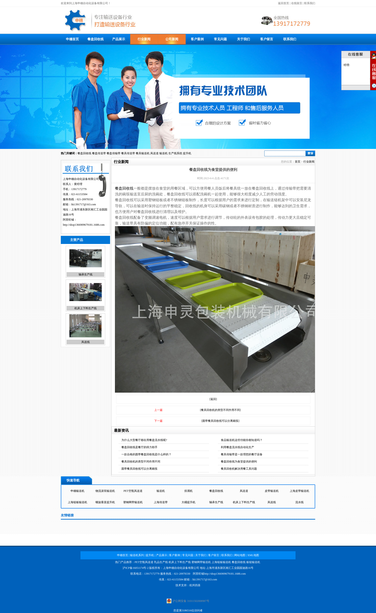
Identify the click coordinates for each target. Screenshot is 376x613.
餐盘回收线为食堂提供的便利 (239, 461)
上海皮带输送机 (299, 491)
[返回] (213, 399)
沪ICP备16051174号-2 (135, 568)
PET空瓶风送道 (132, 491)
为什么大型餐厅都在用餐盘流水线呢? (144, 440)
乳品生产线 (161, 562)
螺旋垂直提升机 (105, 502)
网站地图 (239, 555)
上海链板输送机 (77, 502)
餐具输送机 (143, 153)
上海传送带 (161, 502)
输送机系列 (137, 555)
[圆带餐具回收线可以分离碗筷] (220, 420)
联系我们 (309, 3)
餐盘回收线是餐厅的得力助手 (139, 447)
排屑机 (188, 491)
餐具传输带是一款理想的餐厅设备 (241, 454)
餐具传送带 (128, 153)
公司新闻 (171, 39)
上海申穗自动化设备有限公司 (181, 568)
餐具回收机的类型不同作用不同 (140, 461)
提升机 (187, 153)
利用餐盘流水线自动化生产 (237, 447)
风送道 (154, 153)
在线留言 (296, 3)
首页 (297, 161)
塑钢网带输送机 (133, 502)
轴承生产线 (85, 274)
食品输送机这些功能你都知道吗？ (241, 440)
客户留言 (266, 39)
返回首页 (283, 3)
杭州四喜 (194, 585)
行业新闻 (144, 39)
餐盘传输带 (113, 153)
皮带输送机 (272, 491)
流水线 (299, 502)
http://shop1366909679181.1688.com (84, 224)
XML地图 (253, 555)
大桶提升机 (188, 502)
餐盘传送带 (99, 153)
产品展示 (118, 39)
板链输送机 (253, 562)
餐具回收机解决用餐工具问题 (239, 468)
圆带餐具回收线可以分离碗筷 (139, 468)
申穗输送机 (77, 491)
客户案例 (197, 39)
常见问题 (220, 39)
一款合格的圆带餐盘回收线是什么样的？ (146, 454)
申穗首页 (72, 39)
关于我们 (243, 39)
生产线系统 (175, 153)
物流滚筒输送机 (105, 491)
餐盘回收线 (95, 39)
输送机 (163, 153)
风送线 (85, 342)
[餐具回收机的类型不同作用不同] (220, 410)
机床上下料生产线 (85, 308)
